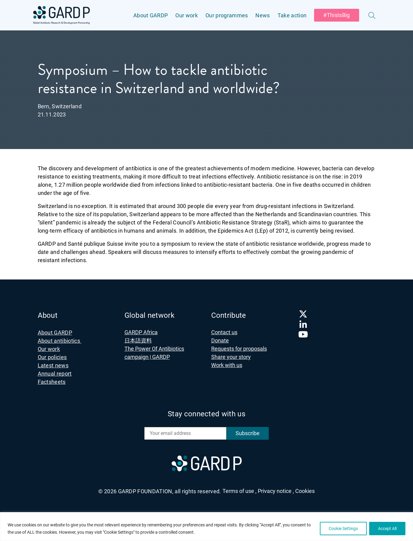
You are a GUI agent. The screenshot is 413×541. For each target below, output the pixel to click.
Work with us (226, 365)
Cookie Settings (343, 528)
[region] (206, 526)
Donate (220, 340)
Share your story (231, 357)
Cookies (305, 491)
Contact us (224, 332)
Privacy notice (276, 491)
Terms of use (239, 491)
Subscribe (248, 433)
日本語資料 (138, 340)
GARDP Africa (141, 332)
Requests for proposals (239, 348)
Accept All (387, 528)
